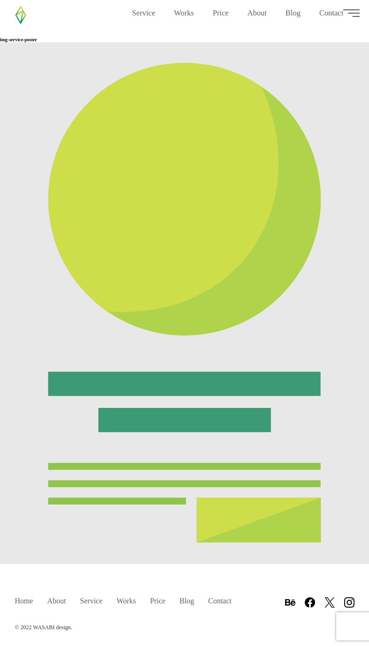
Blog (293, 19)
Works (184, 19)
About (257, 19)
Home (24, 601)
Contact (331, 19)
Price (221, 16)
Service (143, 19)
